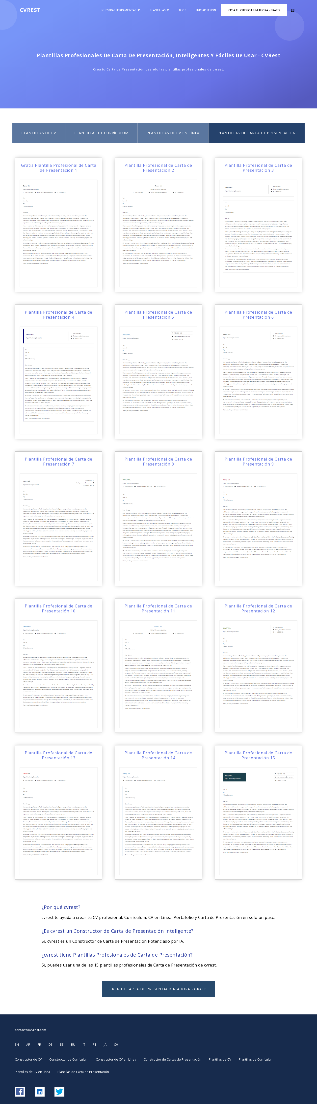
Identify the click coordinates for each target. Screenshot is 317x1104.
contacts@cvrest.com (30, 1030)
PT (94, 1044)
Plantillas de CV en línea (173, 133)
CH (116, 1044)
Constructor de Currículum (68, 1059)
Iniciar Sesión (206, 10)
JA (105, 1044)
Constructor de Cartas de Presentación (172, 1059)
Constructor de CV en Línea (116, 1059)
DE (51, 1044)
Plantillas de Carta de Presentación (256, 133)
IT (84, 1044)
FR (39, 1044)
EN (17, 1044)
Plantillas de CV (38, 133)
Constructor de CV (28, 1059)
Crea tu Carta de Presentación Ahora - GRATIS (158, 989)
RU (73, 1044)
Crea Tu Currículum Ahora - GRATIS (254, 10)
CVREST (30, 9)
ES (62, 1044)
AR (28, 1044)
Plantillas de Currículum (101, 133)
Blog (182, 10)
